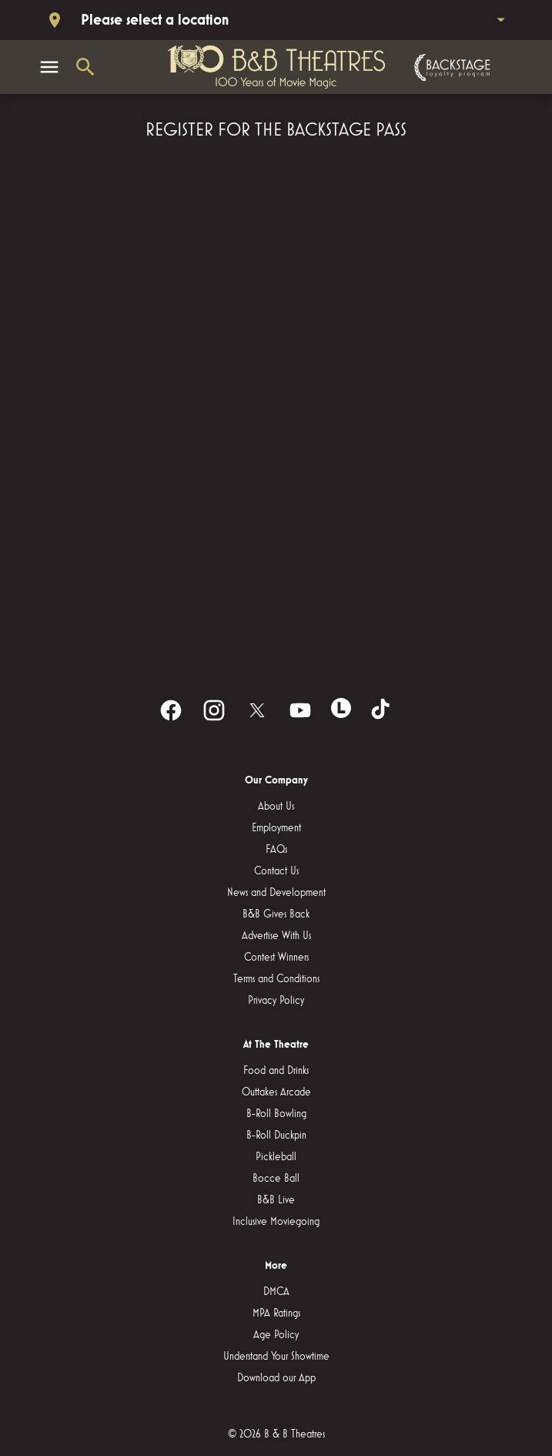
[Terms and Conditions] (276, 979)
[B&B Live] (276, 1200)
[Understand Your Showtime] (276, 1356)
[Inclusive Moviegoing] (276, 1222)
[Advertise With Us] (276, 936)
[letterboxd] (341, 708)
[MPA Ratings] (276, 1313)
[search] (85, 67)
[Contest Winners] (276, 957)
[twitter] (257, 710)
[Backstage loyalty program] (450, 67)
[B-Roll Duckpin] (276, 1135)
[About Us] (276, 806)
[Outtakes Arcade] (276, 1092)
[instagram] (214, 710)
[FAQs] (276, 850)
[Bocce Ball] (276, 1178)
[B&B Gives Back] (276, 914)
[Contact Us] (276, 871)
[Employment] (276, 828)
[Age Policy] (276, 1335)
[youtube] (300, 710)
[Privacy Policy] (276, 1000)
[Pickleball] (276, 1157)
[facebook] (171, 710)
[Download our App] (276, 1378)
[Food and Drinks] (276, 1071)
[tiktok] (382, 710)
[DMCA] (276, 1292)
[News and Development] (276, 893)
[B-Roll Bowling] (276, 1114)
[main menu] (49, 67)
